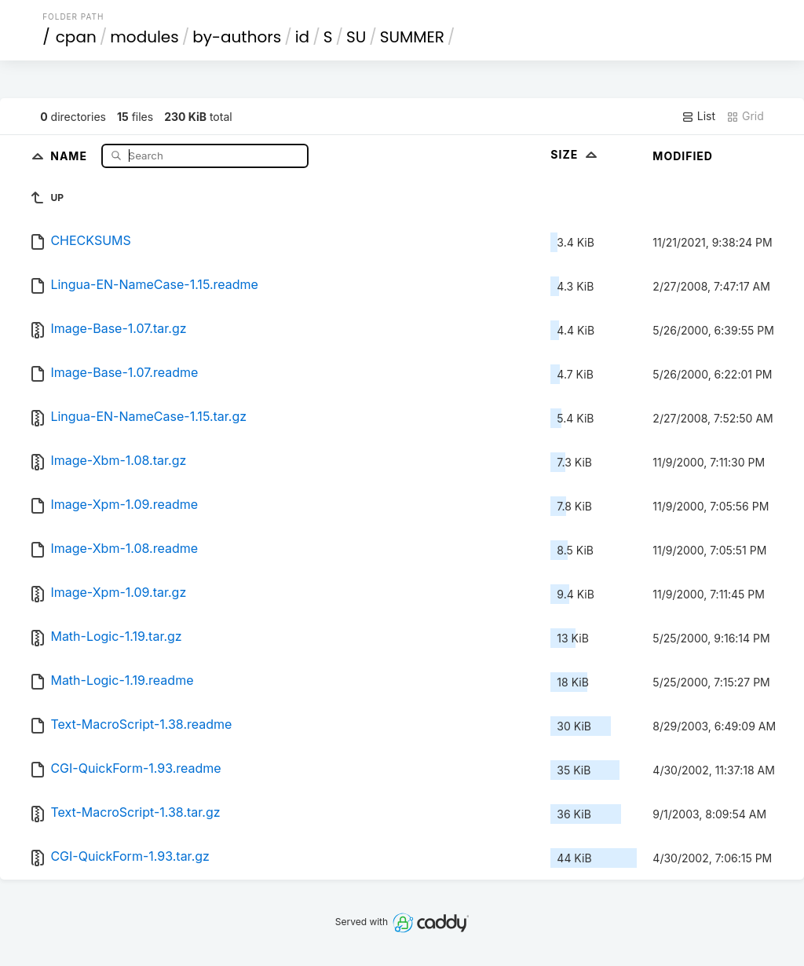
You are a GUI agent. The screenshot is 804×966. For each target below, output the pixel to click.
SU (356, 37)
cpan (76, 37)
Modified (682, 156)
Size (575, 154)
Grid (745, 116)
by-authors (236, 37)
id (302, 37)
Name (70, 155)
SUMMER (412, 37)
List (698, 116)
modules (144, 37)
